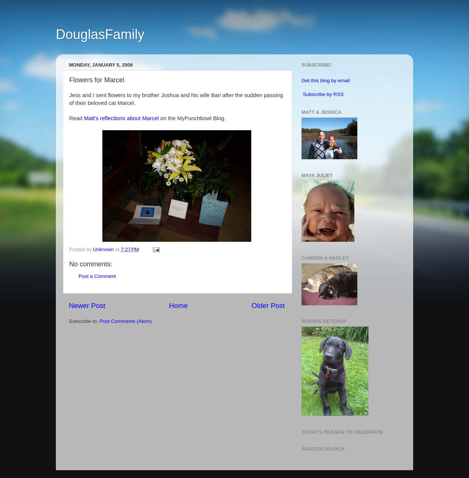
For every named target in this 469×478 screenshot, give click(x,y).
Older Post (268, 305)
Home (178, 305)
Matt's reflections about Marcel (121, 118)
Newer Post (87, 305)
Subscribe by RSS (323, 94)
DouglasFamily (100, 34)
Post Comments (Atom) (126, 321)
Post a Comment (97, 276)
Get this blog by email (326, 80)
